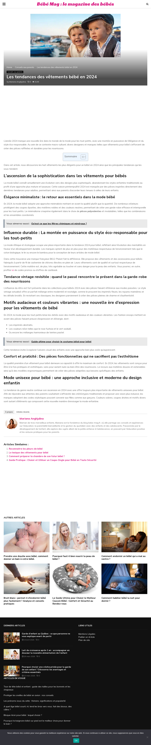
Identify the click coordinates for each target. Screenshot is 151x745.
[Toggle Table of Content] (81, 156)
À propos (9, 412)
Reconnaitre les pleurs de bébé (26, 448)
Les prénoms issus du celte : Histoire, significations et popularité (35, 701)
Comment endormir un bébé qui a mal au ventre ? (123, 558)
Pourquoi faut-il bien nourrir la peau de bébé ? (73, 558)
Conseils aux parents (15, 72)
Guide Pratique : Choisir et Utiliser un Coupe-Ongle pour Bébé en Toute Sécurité (52, 460)
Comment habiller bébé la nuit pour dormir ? (120, 599)
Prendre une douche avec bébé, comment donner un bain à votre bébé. (26, 558)
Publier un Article (86, 637)
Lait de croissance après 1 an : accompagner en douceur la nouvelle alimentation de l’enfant (46, 651)
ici (13, 270)
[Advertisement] (75, 115)
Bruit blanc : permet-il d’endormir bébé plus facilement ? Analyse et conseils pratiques (25, 601)
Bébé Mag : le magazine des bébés (75, 4)
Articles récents (22, 412)
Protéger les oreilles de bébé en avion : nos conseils (29, 695)
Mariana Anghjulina (17, 82)
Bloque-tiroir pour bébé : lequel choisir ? (23, 715)
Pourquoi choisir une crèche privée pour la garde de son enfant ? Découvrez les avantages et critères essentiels (46, 670)
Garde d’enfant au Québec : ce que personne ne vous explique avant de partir (46, 635)
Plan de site (84, 640)
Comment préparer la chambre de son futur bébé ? (37, 456)
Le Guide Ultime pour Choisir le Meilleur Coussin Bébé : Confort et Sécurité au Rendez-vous (74, 601)
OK (76, 741)
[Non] (147, 737)
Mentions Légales (86, 634)
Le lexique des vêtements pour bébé (28, 452)
